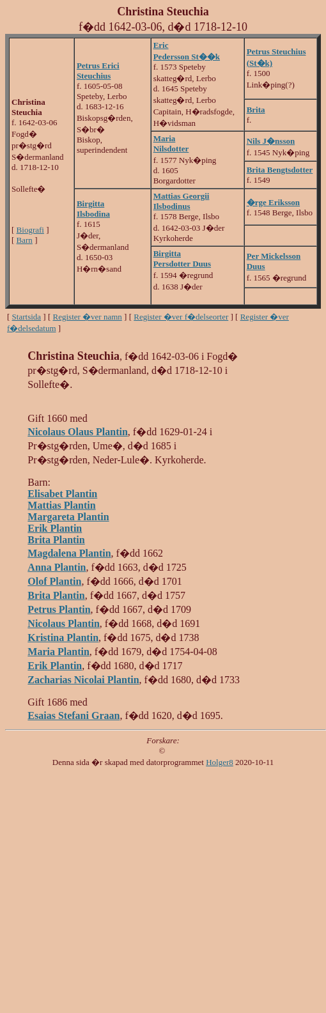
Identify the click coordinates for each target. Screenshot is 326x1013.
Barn (25, 240)
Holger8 (219, 762)
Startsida (27, 316)
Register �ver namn (87, 316)
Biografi (30, 230)
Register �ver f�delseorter (181, 316)
